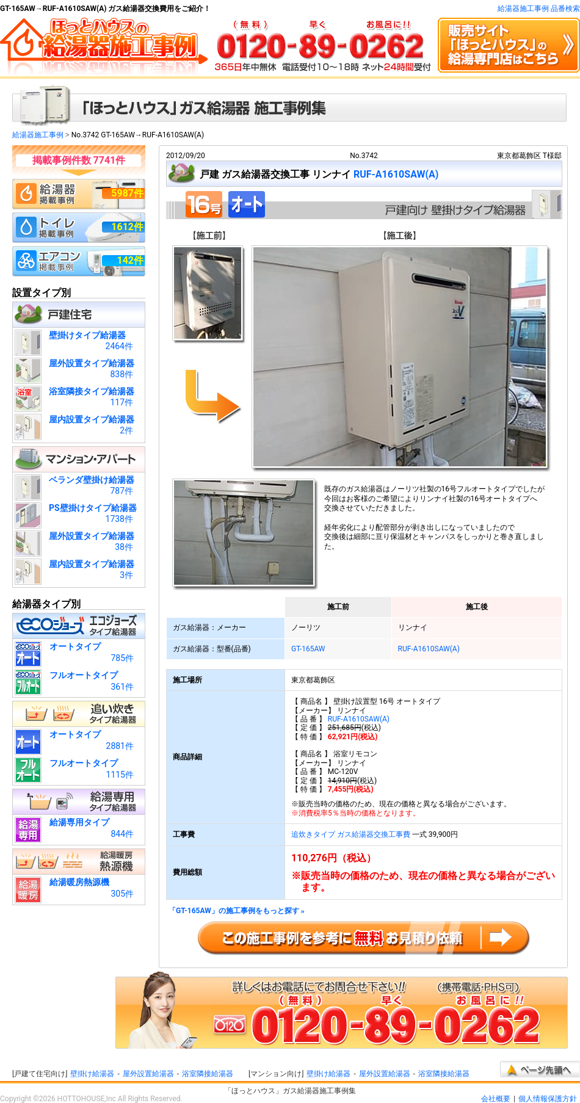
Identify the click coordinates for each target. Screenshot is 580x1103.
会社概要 (495, 1098)
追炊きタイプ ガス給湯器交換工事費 (350, 834)
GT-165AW (308, 649)
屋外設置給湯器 (148, 1073)
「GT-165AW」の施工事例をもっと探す (237, 911)
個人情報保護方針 (547, 1098)
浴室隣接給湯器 (207, 1073)
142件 (130, 260)
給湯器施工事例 (37, 135)
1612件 (127, 227)
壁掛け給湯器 (92, 1073)
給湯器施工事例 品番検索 (539, 8)
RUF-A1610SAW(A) (396, 174)
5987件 (127, 193)
